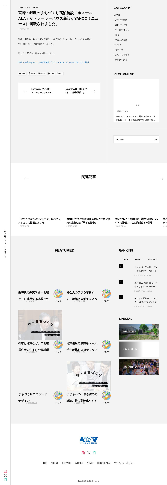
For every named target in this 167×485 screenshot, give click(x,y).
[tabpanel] (136, 100)
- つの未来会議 (120, 40)
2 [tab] (136, 105)
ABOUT (54, 463)
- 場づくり (118, 50)
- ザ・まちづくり (121, 30)
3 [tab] (139, 105)
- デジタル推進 (120, 59)
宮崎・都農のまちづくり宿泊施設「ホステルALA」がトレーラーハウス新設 (53, 62)
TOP (45, 463)
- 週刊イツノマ (120, 25)
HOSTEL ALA (103, 463)
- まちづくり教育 (121, 55)
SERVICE (66, 463)
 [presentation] (156, 176)
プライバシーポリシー (124, 463)
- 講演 (116, 35)
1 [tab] (134, 105)
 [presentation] (29, 176)
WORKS (117, 45)
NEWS (117, 15)
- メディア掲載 (120, 20)
